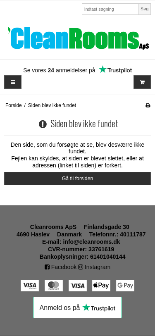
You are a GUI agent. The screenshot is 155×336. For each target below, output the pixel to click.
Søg (144, 8)
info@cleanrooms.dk (91, 241)
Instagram (94, 267)
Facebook (60, 267)
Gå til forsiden (77, 178)
